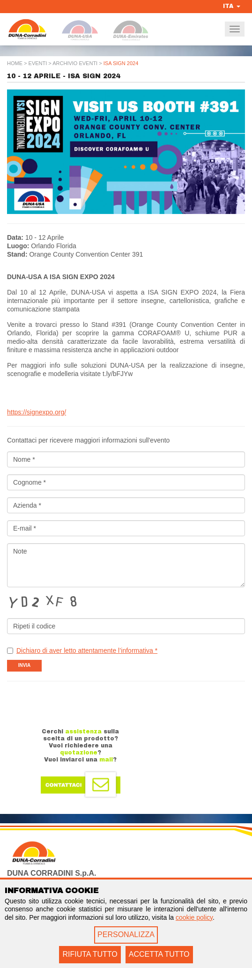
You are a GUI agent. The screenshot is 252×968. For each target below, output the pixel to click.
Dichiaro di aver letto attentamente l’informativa (86, 650)
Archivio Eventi (74, 63)
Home (14, 63)
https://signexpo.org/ (36, 412)
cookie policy (194, 917)
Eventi (38, 63)
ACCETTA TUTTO (159, 954)
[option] (126, 151)
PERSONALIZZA (126, 934)
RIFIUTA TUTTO (89, 954)
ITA (231, 6)
